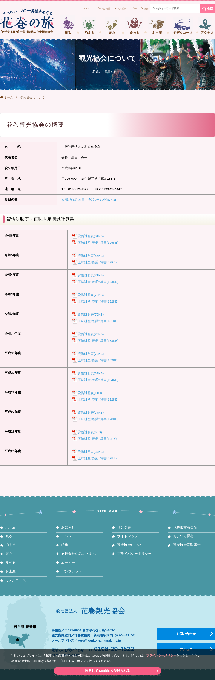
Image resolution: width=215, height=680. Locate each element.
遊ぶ (112, 32)
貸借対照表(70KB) (91, 314)
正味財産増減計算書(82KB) (97, 262)
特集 (64, 545)
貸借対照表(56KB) (91, 255)
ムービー (68, 562)
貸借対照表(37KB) (91, 452)
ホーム (8, 97)
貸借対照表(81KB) (91, 236)
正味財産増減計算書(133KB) (98, 282)
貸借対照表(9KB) (90, 432)
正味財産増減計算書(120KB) (98, 419)
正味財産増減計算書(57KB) (97, 458)
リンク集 (124, 527)
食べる (134, 32)
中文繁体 (122, 8)
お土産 (157, 32)
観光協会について (131, 545)
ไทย (135, 8)
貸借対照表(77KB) (91, 412)
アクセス (207, 32)
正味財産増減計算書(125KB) (98, 242)
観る (67, 32)
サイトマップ (127, 536)
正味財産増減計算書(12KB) (97, 438)
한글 (146, 8)
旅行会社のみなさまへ (78, 553)
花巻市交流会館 (185, 527)
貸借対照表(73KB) (91, 334)
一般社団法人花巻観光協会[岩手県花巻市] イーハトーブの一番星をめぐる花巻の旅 (27, 21)
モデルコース (182, 32)
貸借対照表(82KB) (91, 373)
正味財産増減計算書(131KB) (98, 321)
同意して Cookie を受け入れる (107, 670)
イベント (68, 536)
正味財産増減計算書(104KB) (98, 380)
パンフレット (71, 571)
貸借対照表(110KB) (92, 393)
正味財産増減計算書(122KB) (98, 399)
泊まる (89, 32)
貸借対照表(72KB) (91, 295)
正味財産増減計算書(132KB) (98, 301)
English (90, 8)
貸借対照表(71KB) (91, 275)
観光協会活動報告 (187, 545)
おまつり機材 (183, 536)
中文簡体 (105, 8)
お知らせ (68, 527)
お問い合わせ (186, 634)
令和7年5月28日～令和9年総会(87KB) (88, 199)
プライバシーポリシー (161, 655)
